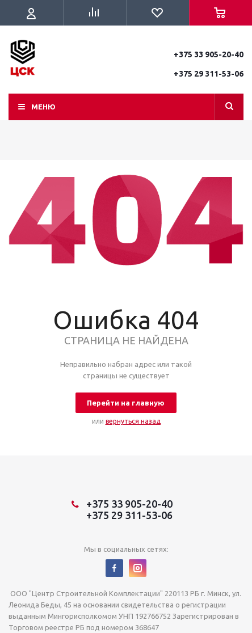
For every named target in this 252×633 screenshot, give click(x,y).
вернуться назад (133, 421)
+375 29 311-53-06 (208, 74)
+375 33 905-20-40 (208, 54)
